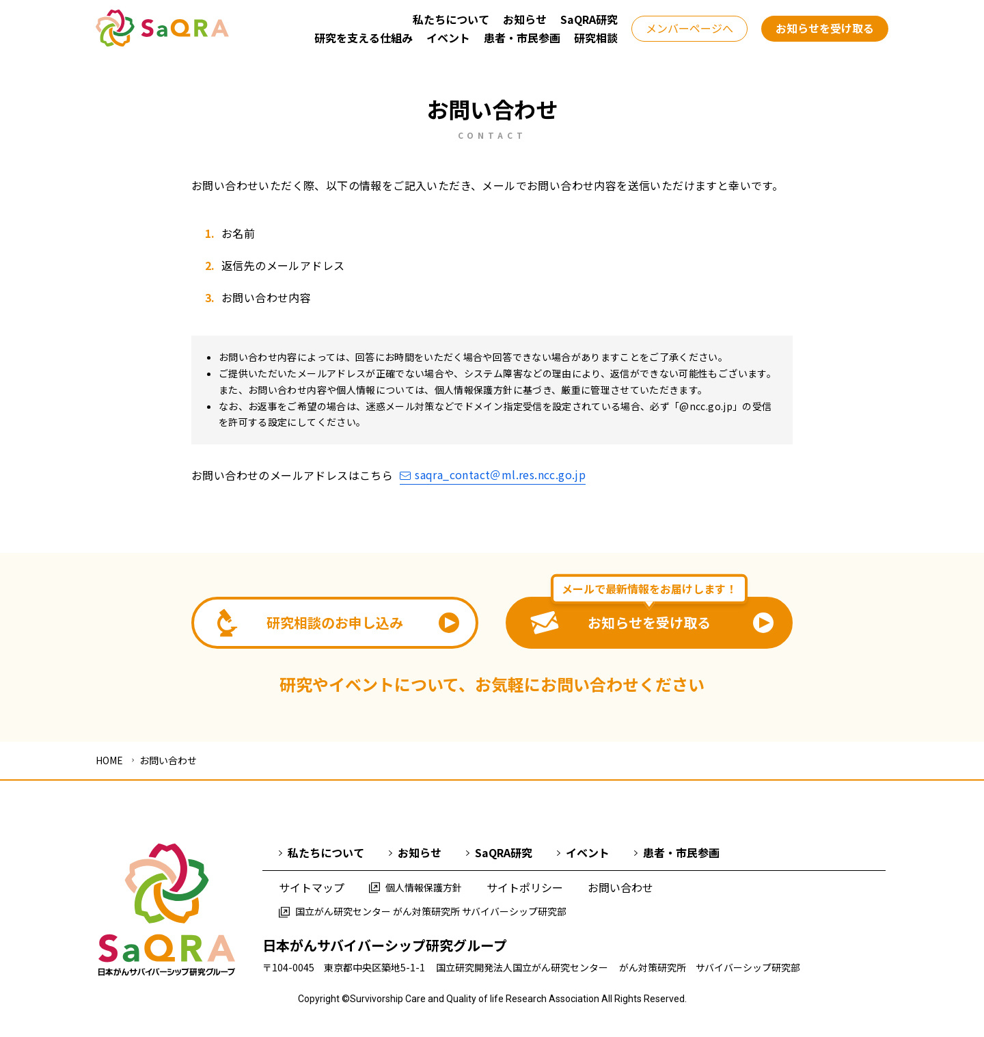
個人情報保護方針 (415, 887)
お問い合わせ (620, 887)
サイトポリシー (525, 887)
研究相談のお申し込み (338, 623)
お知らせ (415, 852)
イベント (583, 852)
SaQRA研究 (499, 852)
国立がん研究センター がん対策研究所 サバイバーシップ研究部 (422, 911)
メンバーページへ (689, 28)
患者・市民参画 (677, 852)
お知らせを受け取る (825, 28)
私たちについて (321, 852)
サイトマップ (311, 887)
